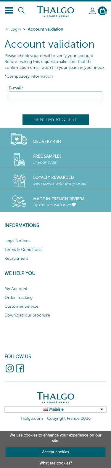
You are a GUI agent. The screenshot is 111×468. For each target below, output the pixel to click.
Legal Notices (17, 240)
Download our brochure (27, 315)
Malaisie (56, 409)
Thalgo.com (31, 418)
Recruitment (16, 258)
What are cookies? (55, 463)
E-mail (16, 88)
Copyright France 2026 (69, 418)
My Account (16, 288)
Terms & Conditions (22, 249)
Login (15, 29)
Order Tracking (18, 297)
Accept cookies (55, 452)
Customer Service (21, 306)
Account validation (45, 29)
